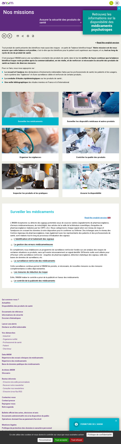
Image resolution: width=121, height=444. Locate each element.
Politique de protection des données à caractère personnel (27, 428)
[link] (7, 3)
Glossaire (6, 373)
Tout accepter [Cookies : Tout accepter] (61, 440)
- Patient (5, 346)
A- (10, 36)
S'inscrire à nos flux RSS (12, 392)
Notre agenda (8, 407)
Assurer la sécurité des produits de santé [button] (59, 21)
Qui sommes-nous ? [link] (10, 300)
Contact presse (8, 401)
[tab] (60, 19)
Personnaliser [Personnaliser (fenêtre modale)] (45, 440)
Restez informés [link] (9, 379)
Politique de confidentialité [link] (100, 434)
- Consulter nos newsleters (13, 388)
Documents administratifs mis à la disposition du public (25, 416)
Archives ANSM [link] (8, 370)
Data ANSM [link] (6, 355)
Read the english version (98, 218)
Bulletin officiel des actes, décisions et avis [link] (20, 413)
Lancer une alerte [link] (9, 324)
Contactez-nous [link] (9, 397)
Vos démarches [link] (8, 333)
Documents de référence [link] (12, 312)
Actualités (6, 303)
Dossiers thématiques (11, 318)
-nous (8, 404)
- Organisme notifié (9, 339)
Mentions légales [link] (9, 425)
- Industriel (6, 336)
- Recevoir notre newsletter (13, 385)
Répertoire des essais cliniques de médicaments (22, 358)
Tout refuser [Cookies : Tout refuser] (76, 440)
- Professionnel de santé (12, 342)
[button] (111, 3)
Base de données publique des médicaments (21, 364)
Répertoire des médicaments (14, 361)
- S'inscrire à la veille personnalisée (16, 382)
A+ (4, 36)
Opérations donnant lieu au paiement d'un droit (21, 419)
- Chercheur (6, 349)
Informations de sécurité (12, 315)
